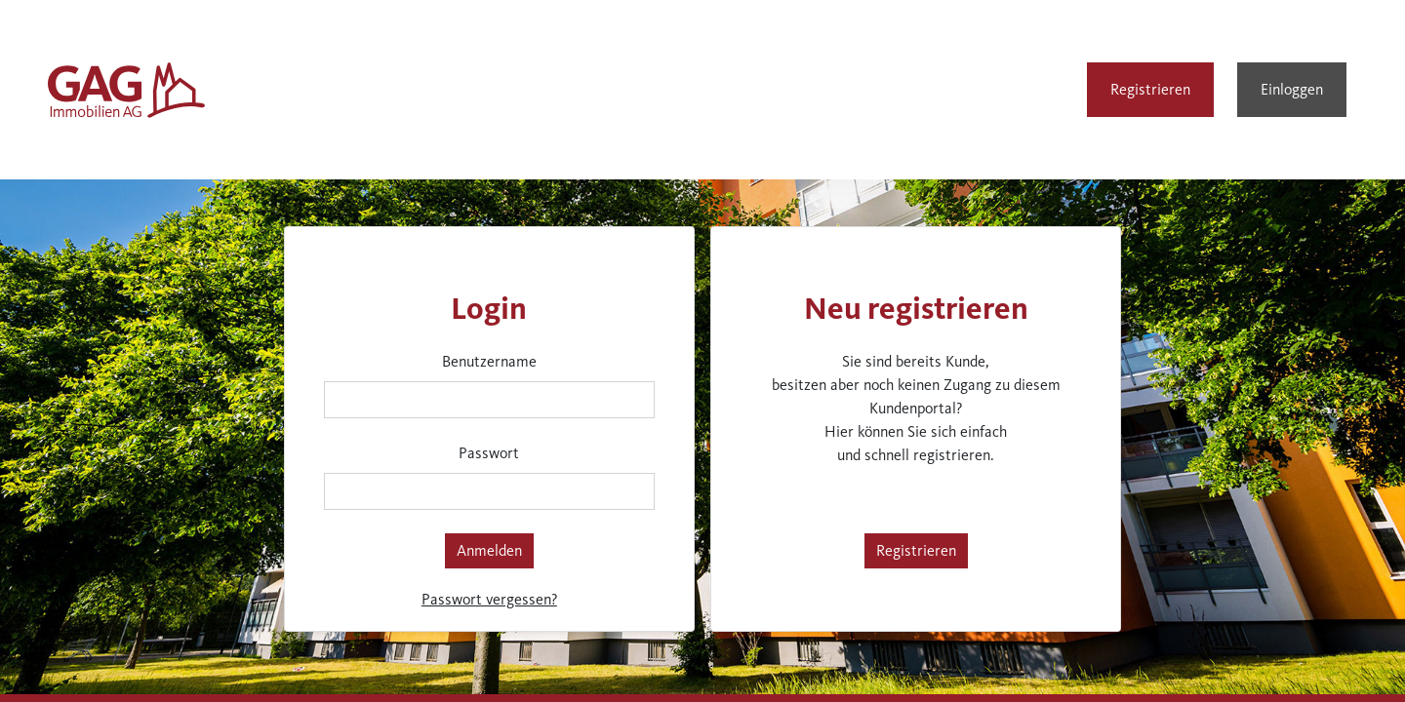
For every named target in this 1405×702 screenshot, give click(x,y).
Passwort (489, 453)
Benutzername (489, 361)
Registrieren (1150, 89)
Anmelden (489, 550)
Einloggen (1292, 89)
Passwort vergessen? (489, 599)
